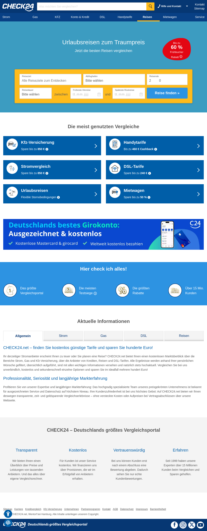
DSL (144, 335)
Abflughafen (92, 76)
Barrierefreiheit (158, 509)
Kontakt (200, 4)
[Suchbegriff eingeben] (95, 6)
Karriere (18, 509)
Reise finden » (167, 93)
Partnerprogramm (90, 509)
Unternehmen (71, 509)
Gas (103, 335)
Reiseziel (26, 76)
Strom (63, 335)
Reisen (184, 335)
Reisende (154, 76)
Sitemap (199, 8)
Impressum (142, 509)
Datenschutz (127, 509)
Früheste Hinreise (82, 90)
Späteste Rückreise (124, 90)
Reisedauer (27, 90)
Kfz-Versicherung (52, 509)
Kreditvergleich (33, 509)
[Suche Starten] (150, 6)
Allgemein (23, 336)
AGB (115, 509)
